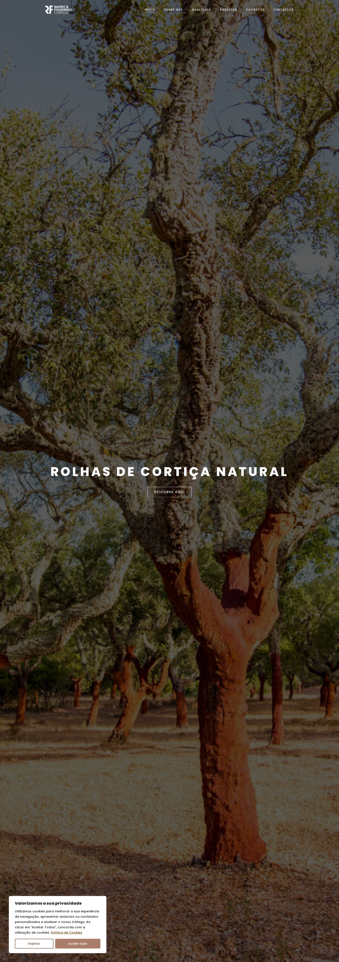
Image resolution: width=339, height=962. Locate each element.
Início (149, 10)
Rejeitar (34, 943)
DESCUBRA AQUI (169, 498)
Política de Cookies (66, 932)
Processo (228, 10)
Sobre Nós (173, 10)
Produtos (255, 10)
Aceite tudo (77, 943)
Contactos (284, 10)
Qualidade (201, 10)
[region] (57, 924)
